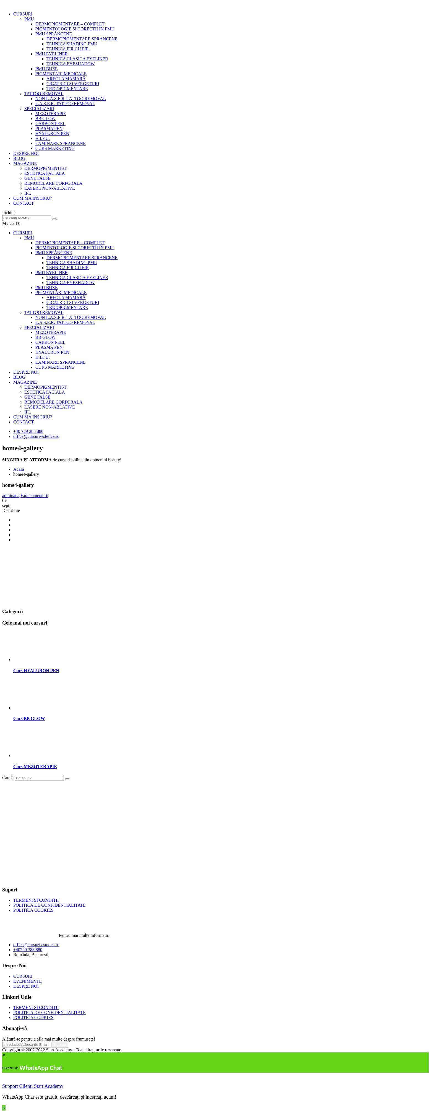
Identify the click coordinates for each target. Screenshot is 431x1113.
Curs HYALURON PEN (36, 670)
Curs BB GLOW (29, 718)
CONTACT (23, 203)
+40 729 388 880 (28, 431)
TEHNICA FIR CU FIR (67, 48)
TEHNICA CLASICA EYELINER (77, 58)
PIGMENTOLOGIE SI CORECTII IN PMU (74, 29)
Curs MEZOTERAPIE (35, 766)
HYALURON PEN (52, 133)
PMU (29, 19)
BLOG (19, 158)
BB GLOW (45, 118)
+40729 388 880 (27, 949)
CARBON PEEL (50, 123)
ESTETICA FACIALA (44, 173)
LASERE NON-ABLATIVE (49, 188)
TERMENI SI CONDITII (36, 900)
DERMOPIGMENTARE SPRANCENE (81, 39)
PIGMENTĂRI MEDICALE (61, 73)
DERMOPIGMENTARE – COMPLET (70, 24)
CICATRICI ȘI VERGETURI (72, 83)
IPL (27, 193)
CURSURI (22, 14)
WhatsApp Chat (40, 1068)
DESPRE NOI (26, 153)
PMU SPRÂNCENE (53, 34)
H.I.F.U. (42, 138)
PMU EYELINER (51, 53)
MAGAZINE (25, 163)
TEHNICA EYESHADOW (70, 63)
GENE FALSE (37, 178)
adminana (10, 495)
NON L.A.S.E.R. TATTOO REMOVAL (70, 98)
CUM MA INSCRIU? (32, 198)
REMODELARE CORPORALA (53, 183)
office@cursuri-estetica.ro (36, 436)
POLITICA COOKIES (33, 910)
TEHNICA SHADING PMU (71, 43)
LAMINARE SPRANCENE (60, 143)
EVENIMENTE (27, 981)
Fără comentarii (34, 495)
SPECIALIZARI (39, 108)
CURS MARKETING (55, 148)
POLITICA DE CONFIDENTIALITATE (49, 905)
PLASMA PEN (48, 128)
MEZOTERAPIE (50, 113)
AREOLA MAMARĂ (66, 78)
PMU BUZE (46, 68)
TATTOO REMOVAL (44, 93)
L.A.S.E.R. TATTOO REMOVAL (65, 103)
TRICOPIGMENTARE (67, 88)
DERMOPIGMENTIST (45, 168)
